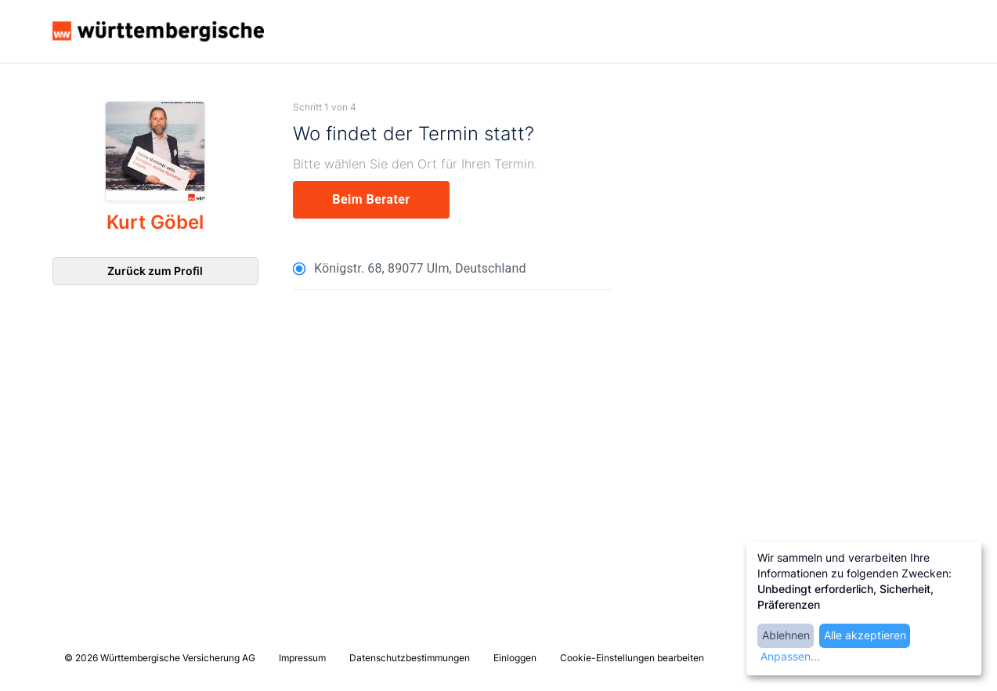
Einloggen (514, 658)
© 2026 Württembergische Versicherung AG (159, 658)
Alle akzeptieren (865, 635)
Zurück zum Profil (155, 270)
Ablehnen (786, 635)
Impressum (302, 658)
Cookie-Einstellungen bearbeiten (632, 658)
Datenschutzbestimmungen (409, 658)
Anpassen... (790, 656)
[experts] (371, 200)
